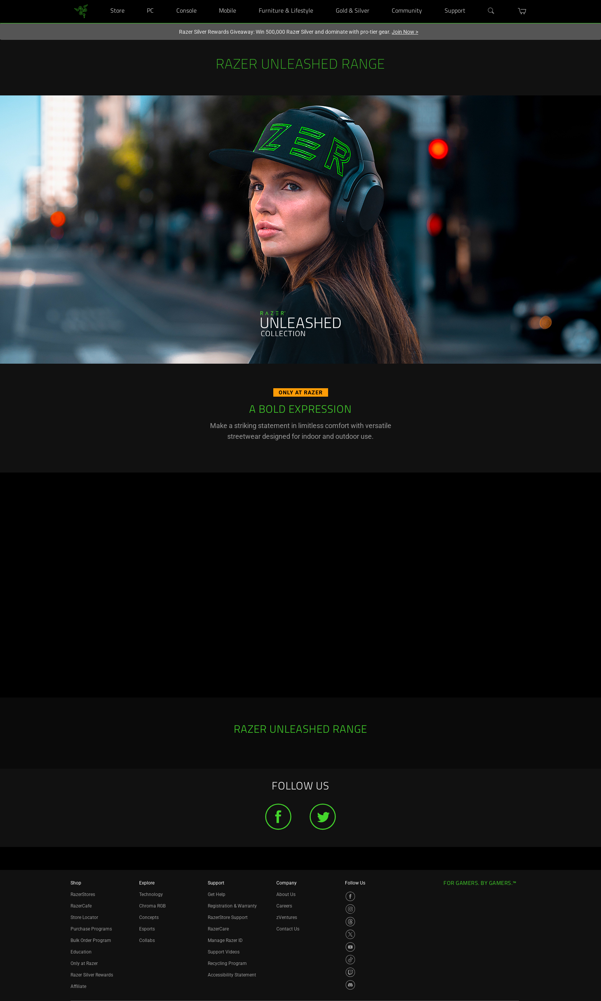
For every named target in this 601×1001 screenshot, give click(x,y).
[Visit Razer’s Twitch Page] (350, 972)
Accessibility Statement (232, 975)
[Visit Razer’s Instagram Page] (350, 909)
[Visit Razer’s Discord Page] (350, 985)
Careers (284, 906)
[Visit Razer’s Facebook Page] (350, 896)
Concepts (149, 917)
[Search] (491, 11)
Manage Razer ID (225, 940)
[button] (522, 11)
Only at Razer (84, 963)
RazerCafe (81, 906)
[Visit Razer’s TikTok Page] (350, 959)
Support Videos (224, 952)
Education (81, 952)
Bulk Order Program (91, 940)
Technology (151, 894)
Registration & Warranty (232, 906)
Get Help (216, 894)
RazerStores (83, 894)
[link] (81, 11)
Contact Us (287, 929)
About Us (286, 894)
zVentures (286, 917)
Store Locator (84, 917)
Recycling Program (227, 963)
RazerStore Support (228, 917)
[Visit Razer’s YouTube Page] (350, 947)
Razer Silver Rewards (92, 975)
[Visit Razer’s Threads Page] (350, 921)
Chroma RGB (152, 906)
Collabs (147, 940)
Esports (147, 929)
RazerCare (218, 929)
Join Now (405, 32)
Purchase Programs (91, 929)
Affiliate (78, 986)
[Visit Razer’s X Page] (350, 934)
